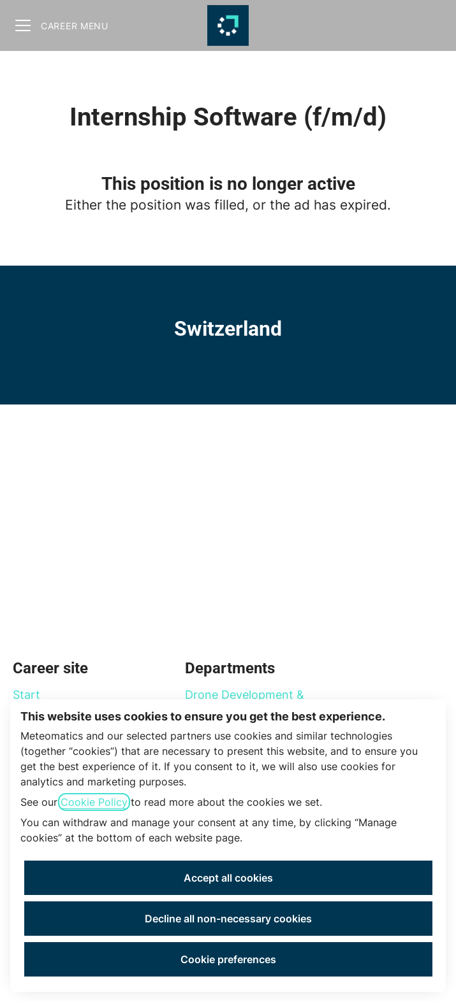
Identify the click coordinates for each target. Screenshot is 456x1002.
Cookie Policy (94, 802)
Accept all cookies (228, 877)
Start (26, 694)
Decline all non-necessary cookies (228, 918)
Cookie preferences (228, 959)
